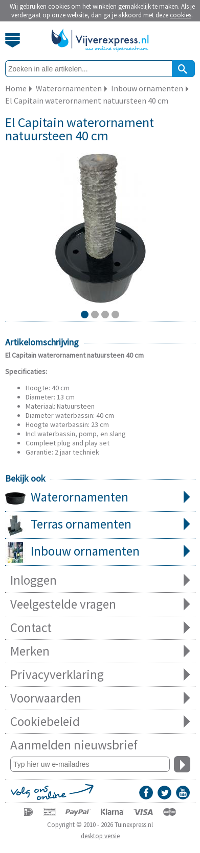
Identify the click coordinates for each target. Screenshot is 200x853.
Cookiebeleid (100, 721)
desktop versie (100, 836)
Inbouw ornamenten (100, 552)
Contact (100, 627)
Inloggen (100, 580)
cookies (180, 15)
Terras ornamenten (100, 525)
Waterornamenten (100, 498)
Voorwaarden (100, 698)
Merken (100, 651)
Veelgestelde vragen (100, 604)
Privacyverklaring (100, 674)
